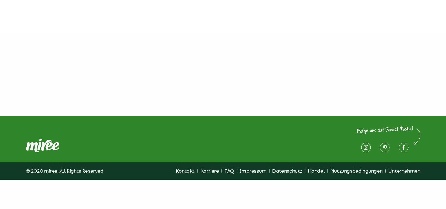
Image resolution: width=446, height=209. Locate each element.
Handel (316, 171)
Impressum (398, 16)
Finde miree (283, 16)
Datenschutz (356, 16)
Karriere (210, 171)
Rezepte (248, 16)
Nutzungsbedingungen (356, 171)
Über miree (182, 16)
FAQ (229, 171)
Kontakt (319, 16)
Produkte (217, 16)
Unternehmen (404, 171)
